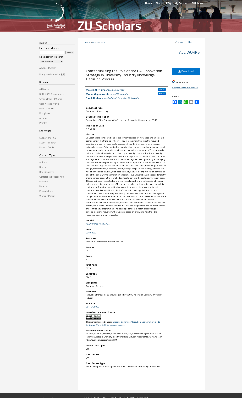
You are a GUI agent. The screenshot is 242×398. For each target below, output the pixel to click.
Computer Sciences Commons (185, 87)
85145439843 (92, 306)
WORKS (95, 42)
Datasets (43, 181)
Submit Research (47, 142)
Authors (43, 118)
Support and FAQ (47, 138)
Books (42, 167)
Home (87, 42)
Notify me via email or (52, 74)
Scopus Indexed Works (50, 99)
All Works (189, 52)
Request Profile (46, 147)
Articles (43, 162)
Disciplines (44, 113)
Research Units (46, 108)
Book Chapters (46, 172)
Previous (179, 42)
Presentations (46, 191)
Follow (161, 89)
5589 (103, 42)
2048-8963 (91, 232)
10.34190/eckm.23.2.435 (98, 223)
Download (186, 71)
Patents (43, 186)
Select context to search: (51, 56)
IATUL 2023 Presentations (51, 94)
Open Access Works (49, 103)
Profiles (43, 123)
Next (190, 42)
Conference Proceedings (51, 176)
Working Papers (47, 196)
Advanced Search (47, 68)
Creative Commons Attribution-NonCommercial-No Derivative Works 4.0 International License (123, 323)
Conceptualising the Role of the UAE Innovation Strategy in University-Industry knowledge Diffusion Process (124, 75)
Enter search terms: (49, 48)
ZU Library (197, 3)
